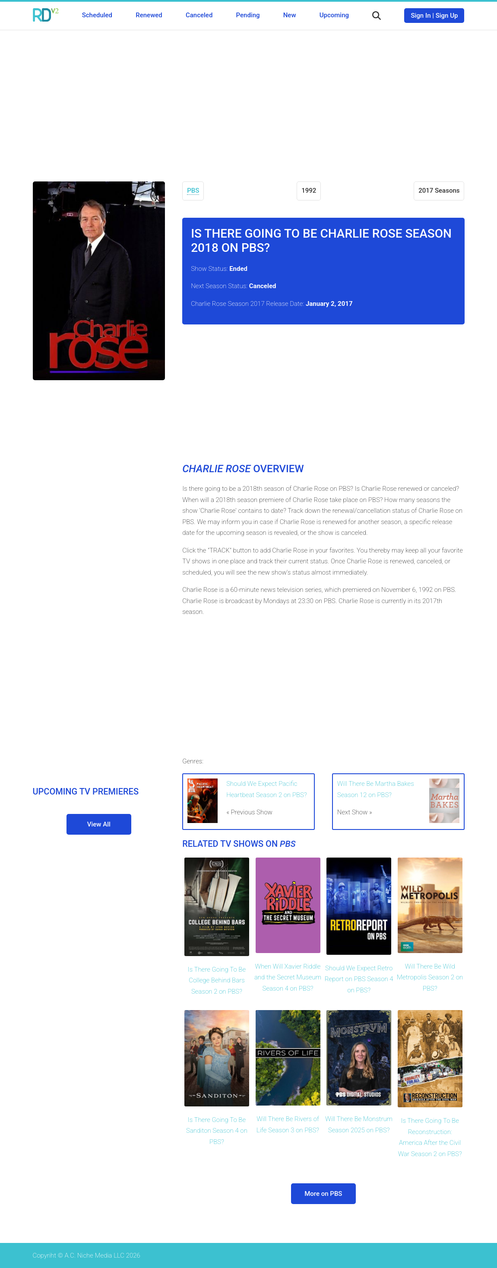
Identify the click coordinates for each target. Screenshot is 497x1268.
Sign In (421, 15)
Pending (248, 15)
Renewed (149, 15)
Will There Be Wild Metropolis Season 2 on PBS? (430, 977)
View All (99, 824)
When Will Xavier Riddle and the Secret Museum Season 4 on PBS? (287, 977)
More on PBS (323, 1194)
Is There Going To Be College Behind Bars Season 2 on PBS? (217, 980)
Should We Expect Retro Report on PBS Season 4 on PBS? (359, 979)
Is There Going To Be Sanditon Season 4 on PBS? (216, 1131)
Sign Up (447, 15)
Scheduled (97, 15)
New (289, 15)
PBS (193, 190)
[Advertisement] (248, 99)
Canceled (199, 15)
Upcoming (334, 15)
